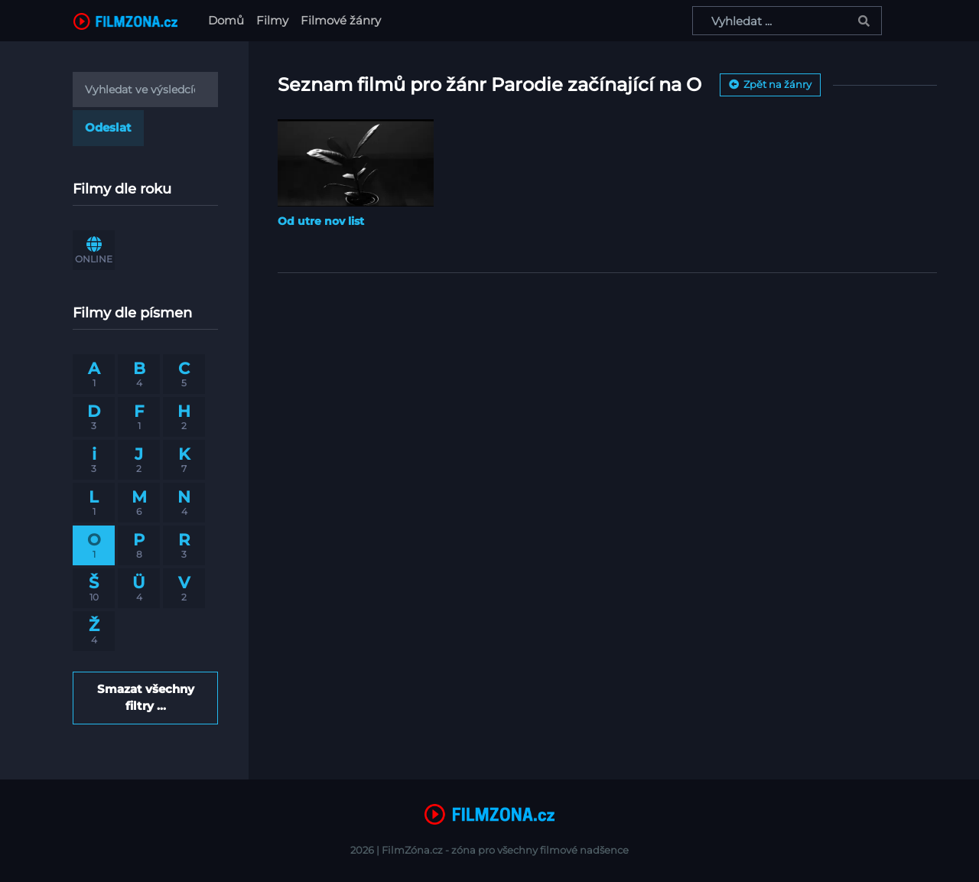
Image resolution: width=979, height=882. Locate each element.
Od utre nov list (321, 221)
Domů (229, 19)
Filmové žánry (341, 20)
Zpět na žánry (770, 84)
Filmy (272, 20)
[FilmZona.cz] (125, 20)
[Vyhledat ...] (787, 20)
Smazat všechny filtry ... (145, 697)
